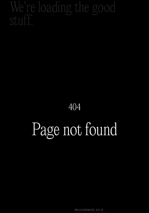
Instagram (19, 192)
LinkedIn (17, 195)
